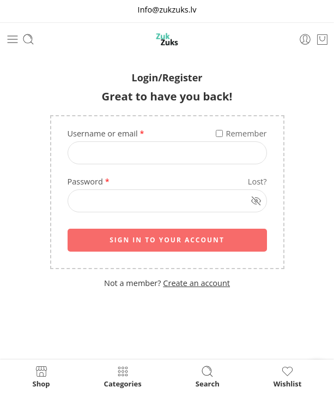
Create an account (196, 283)
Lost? (257, 181)
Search (208, 376)
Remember (241, 133)
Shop (41, 376)
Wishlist (288, 376)
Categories (123, 376)
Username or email (106, 133)
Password (89, 181)
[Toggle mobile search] (28, 39)
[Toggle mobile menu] (12, 39)
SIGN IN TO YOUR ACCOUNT (167, 240)
